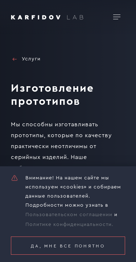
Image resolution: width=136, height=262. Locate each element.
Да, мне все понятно (68, 246)
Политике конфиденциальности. (69, 224)
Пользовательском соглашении (68, 214)
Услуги (26, 59)
